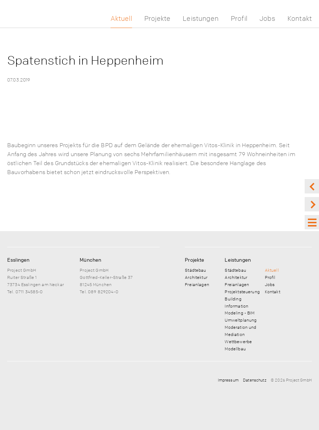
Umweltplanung (241, 320)
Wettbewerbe (238, 341)
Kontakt (299, 18)
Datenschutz (254, 380)
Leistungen (201, 18)
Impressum (228, 380)
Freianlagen (197, 284)
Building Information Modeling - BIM (239, 306)
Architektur (196, 277)
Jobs (267, 18)
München (90, 259)
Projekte (157, 18)
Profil (239, 18)
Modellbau (235, 348)
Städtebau (195, 270)
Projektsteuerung (242, 291)
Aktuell (121, 18)
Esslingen (18, 259)
